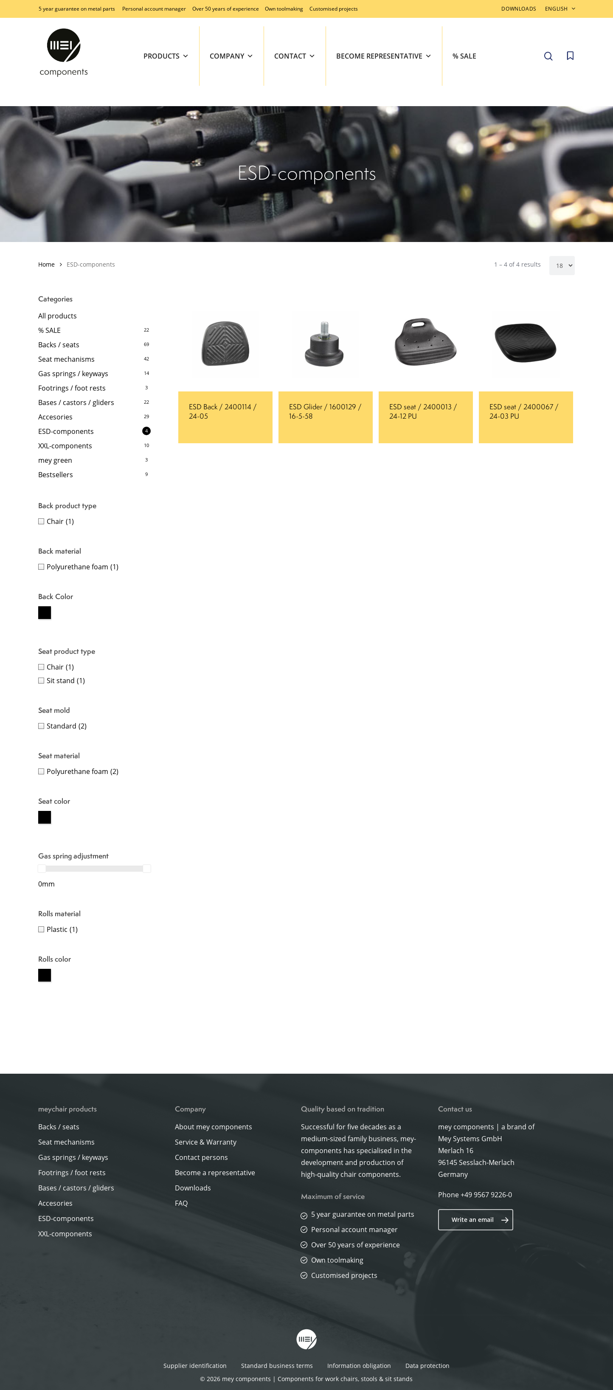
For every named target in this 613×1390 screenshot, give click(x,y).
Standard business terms (277, 1366)
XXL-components (65, 445)
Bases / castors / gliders (76, 402)
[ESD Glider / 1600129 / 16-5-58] (325, 344)
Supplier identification (195, 1366)
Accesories (55, 417)
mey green (55, 460)
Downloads (193, 1188)
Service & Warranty (205, 1142)
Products (166, 56)
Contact (294, 56)
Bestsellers (55, 474)
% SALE (464, 56)
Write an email (480, 1220)
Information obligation (359, 1366)
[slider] (42, 868)
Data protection (427, 1366)
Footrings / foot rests (72, 388)
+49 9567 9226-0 (486, 1194)
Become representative (384, 56)
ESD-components (66, 431)
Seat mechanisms (66, 359)
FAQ (181, 1203)
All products (57, 316)
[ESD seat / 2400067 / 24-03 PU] (526, 344)
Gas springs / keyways (73, 373)
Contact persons (201, 1157)
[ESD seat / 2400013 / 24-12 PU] (426, 344)
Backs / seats (58, 344)
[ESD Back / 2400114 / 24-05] (225, 344)
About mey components (213, 1126)
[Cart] (570, 56)
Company (231, 56)
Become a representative (215, 1172)
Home (46, 264)
